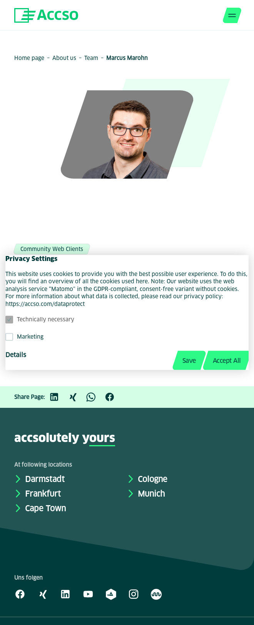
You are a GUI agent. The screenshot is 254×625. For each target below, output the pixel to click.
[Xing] (76, 397)
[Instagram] (133, 594)
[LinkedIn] (58, 397)
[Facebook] (113, 397)
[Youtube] (88, 594)
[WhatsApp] (95, 397)
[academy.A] (111, 594)
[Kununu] (156, 594)
